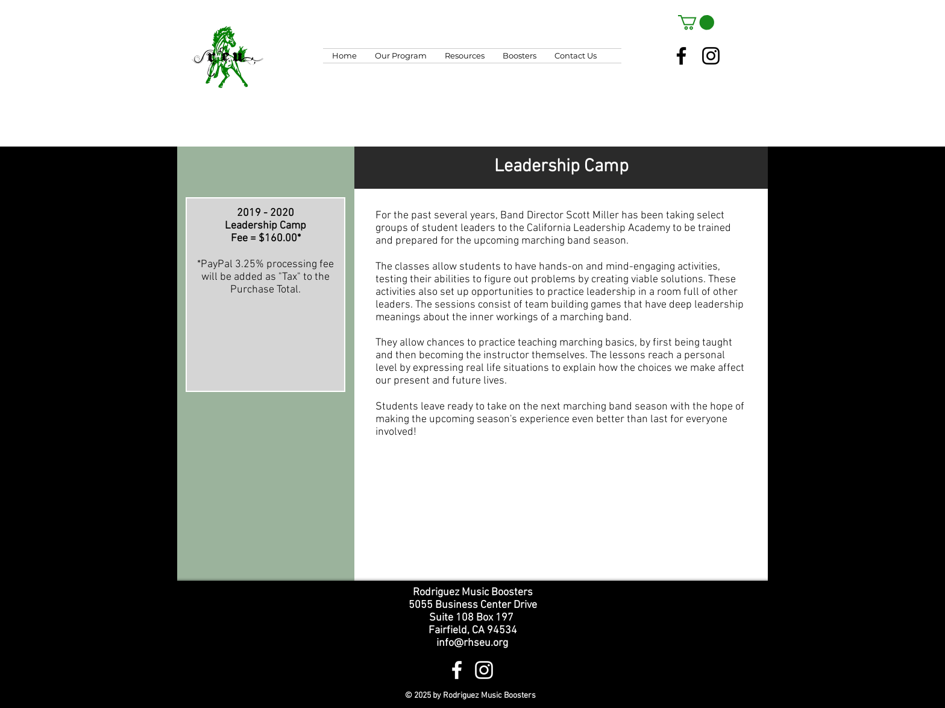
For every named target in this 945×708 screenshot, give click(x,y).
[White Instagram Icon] (484, 670)
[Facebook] (681, 56)
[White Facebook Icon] (457, 670)
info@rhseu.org (472, 643)
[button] (696, 22)
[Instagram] (711, 56)
